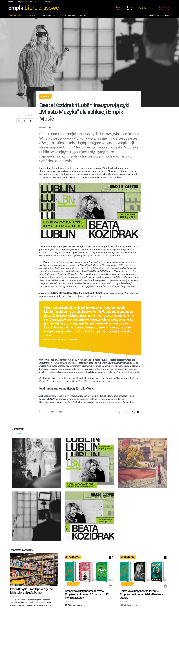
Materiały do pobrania (49, 15)
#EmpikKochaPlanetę (146, 8)
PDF (52, 412)
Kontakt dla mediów (68, 15)
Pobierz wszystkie (19, 433)
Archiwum (83, 15)
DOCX (61, 412)
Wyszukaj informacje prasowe (157, 15)
